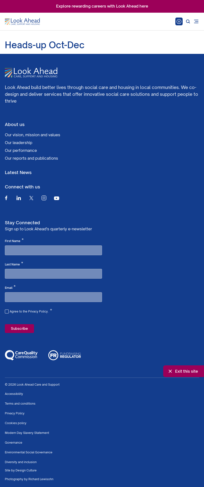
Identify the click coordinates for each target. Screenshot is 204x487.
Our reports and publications (31, 158)
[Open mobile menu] (196, 21)
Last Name (14, 264)
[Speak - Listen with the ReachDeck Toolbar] (179, 21)
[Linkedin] (19, 198)
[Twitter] (31, 198)
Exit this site (182, 371)
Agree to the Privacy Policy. (31, 311)
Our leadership (18, 142)
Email (10, 287)
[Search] (188, 21)
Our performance (21, 150)
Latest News (18, 172)
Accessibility (14, 394)
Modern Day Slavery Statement (27, 433)
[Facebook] (6, 198)
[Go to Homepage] (22, 21)
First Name (14, 240)
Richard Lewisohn (40, 479)
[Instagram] (44, 198)
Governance (13, 442)
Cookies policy (15, 423)
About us (15, 124)
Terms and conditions (20, 403)
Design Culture (26, 470)
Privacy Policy (15, 413)
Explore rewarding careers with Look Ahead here (102, 6)
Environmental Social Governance (28, 452)
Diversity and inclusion (21, 462)
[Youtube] (56, 198)
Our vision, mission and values (32, 134)
